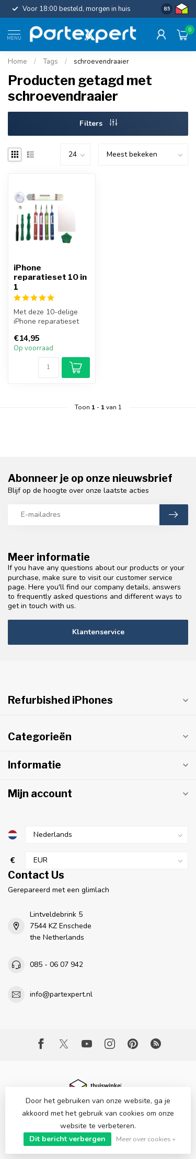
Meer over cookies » (146, 1138)
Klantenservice (98, 632)
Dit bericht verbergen (67, 1139)
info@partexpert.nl (61, 994)
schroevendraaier (101, 61)
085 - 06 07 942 (56, 964)
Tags (50, 61)
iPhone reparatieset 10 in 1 (50, 277)
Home (17, 61)
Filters (98, 123)
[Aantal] (48, 367)
